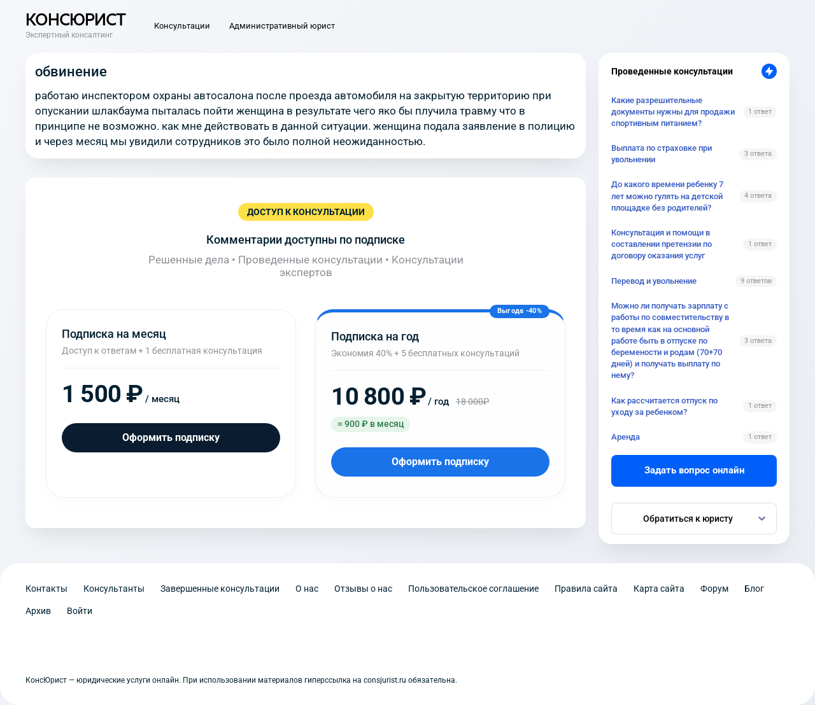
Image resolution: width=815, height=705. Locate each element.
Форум (714, 588)
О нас (306, 588)
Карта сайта (659, 588)
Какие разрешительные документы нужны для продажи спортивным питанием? (673, 111)
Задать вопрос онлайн (694, 470)
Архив (38, 611)
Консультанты (114, 588)
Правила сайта (586, 588)
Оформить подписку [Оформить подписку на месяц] (171, 437)
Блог (754, 588)
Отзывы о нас (363, 588)
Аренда (625, 437)
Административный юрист (282, 26)
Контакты (46, 588)
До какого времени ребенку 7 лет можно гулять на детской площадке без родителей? (667, 195)
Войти (79, 611)
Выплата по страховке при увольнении (661, 153)
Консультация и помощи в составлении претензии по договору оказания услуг (661, 244)
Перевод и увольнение (654, 281)
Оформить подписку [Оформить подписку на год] (440, 462)
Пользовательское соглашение (473, 588)
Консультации (182, 26)
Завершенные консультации (220, 588)
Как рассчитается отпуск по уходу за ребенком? (664, 406)
